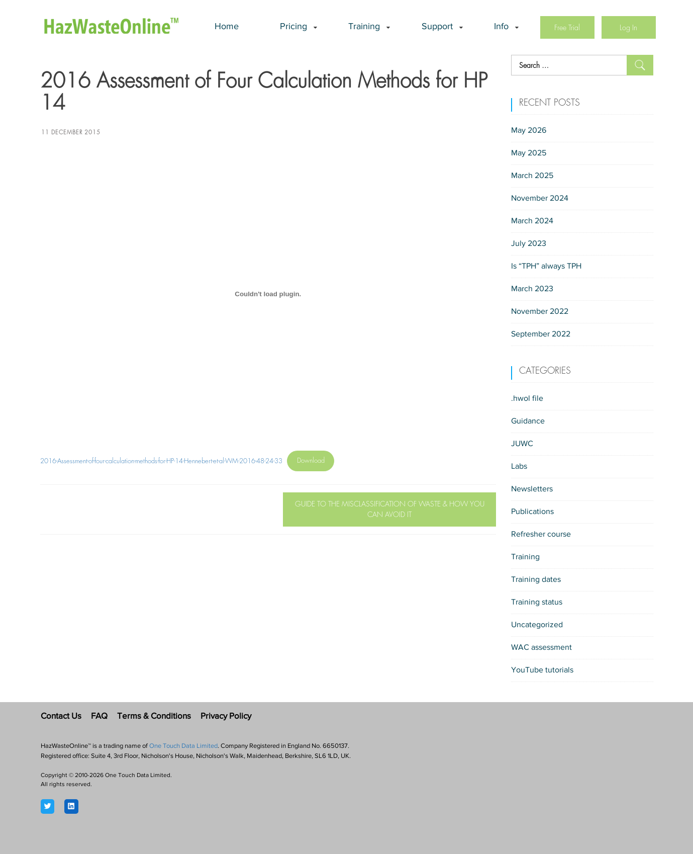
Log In (628, 27)
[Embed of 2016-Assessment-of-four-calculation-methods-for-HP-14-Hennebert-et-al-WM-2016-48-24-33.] (268, 294)
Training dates (536, 580)
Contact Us (61, 716)
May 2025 (528, 153)
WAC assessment (541, 648)
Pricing (293, 27)
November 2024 (539, 199)
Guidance (528, 421)
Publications (532, 512)
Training (364, 27)
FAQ (99, 716)
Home (227, 27)
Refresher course (541, 535)
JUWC (522, 444)
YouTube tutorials (542, 670)
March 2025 (532, 176)
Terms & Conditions (154, 716)
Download (311, 460)
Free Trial (567, 27)
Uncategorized (537, 625)
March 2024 (532, 221)
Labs (519, 467)
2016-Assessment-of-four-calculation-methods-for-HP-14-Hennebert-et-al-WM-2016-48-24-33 (161, 460)
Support (437, 27)
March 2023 (532, 289)
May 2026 (528, 131)
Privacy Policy (226, 716)
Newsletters (532, 489)
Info (501, 27)
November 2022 (539, 312)
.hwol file (527, 399)
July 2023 (528, 244)
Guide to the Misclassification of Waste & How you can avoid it (389, 509)
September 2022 (540, 334)
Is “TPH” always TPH (546, 267)
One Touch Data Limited (183, 746)
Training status (536, 603)
